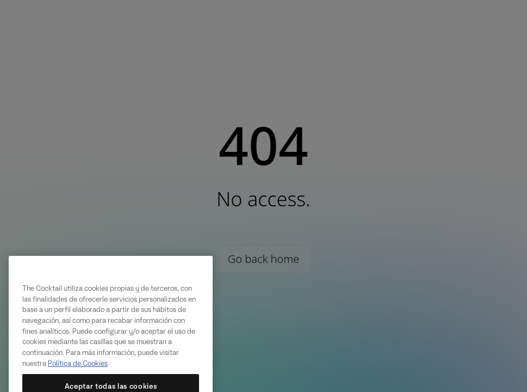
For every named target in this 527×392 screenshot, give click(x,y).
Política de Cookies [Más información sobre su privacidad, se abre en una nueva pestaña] (78, 371)
